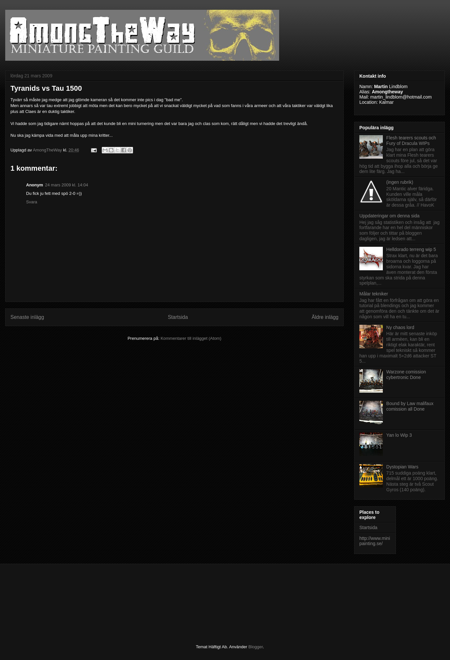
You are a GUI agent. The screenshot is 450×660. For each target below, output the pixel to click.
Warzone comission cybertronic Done (406, 374)
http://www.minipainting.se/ (374, 541)
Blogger (255, 646)
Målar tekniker (373, 293)
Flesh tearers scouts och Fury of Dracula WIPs (411, 140)
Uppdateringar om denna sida (389, 215)
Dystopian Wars (402, 466)
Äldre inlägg (325, 317)
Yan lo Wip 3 (399, 435)
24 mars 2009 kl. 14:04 (66, 184)
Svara (31, 201)
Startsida (178, 317)
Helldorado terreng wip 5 (411, 249)
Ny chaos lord (400, 327)
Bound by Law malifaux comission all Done (410, 406)
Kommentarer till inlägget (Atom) (190, 338)
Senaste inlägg (27, 317)
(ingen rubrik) (399, 182)
